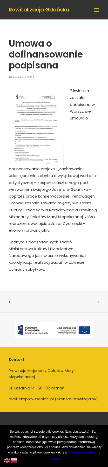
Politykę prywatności (83, 452)
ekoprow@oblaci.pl (36, 399)
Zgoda (54, 459)
